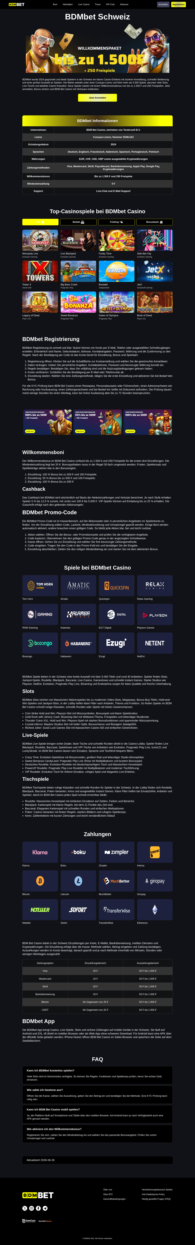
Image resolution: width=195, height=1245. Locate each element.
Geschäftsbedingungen (114, 1199)
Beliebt (78, 222)
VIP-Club (110, 4)
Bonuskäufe (154, 222)
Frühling (116, 222)
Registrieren (178, 4)
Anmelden (163, 4)
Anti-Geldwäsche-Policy (153, 1194)
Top (40, 222)
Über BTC (108, 1194)
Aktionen (124, 4)
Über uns (107, 1189)
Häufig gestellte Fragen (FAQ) (156, 1199)
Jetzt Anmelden (97, 97)
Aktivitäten (68, 4)
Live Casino (84, 4)
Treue (97, 4)
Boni (55, 4)
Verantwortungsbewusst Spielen (157, 1189)
